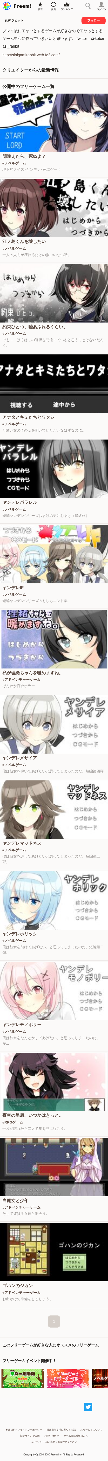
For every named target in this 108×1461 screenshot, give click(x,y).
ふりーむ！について (91, 1429)
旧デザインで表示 (30, 1435)
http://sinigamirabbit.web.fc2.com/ (31, 55)
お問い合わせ (51, 1435)
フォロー (93, 20)
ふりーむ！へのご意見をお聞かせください (54, 1441)
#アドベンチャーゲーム (21, 679)
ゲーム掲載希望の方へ (76, 1435)
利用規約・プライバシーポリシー (24, 1429)
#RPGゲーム (12, 1122)
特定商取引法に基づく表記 (61, 1429)
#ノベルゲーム (14, 163)
